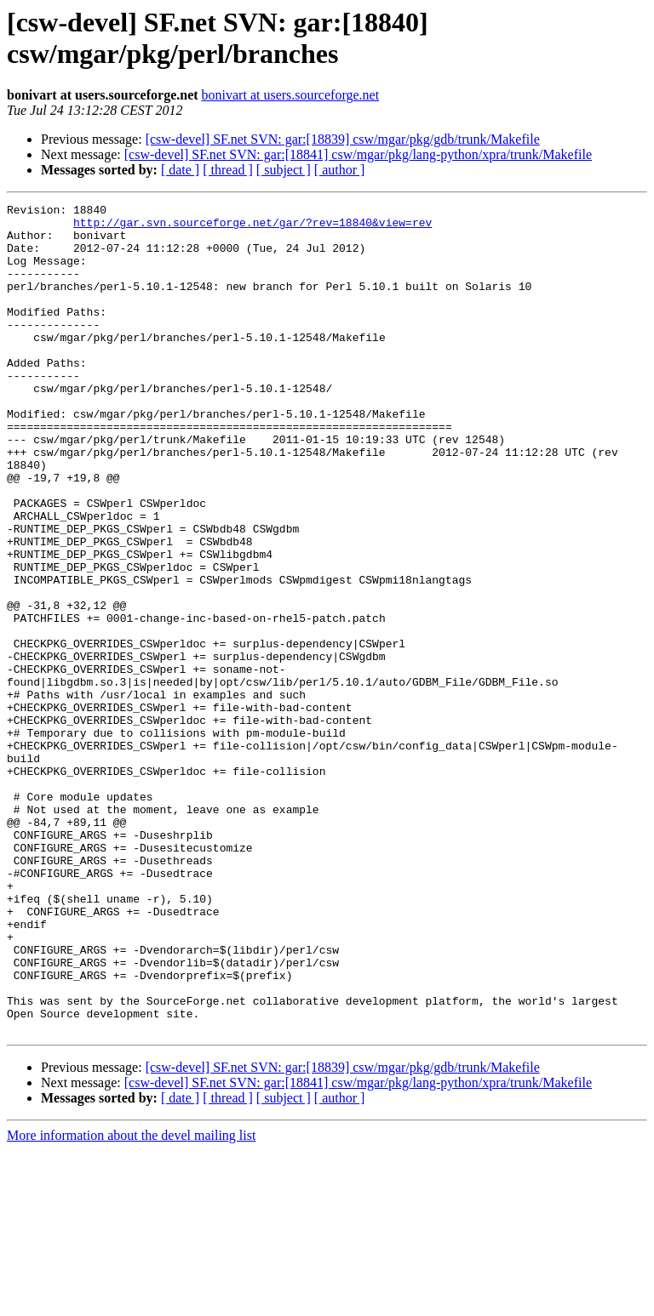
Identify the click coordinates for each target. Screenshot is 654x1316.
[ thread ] (228, 169)
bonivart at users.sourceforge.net (291, 95)
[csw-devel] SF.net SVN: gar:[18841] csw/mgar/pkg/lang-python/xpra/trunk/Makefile (358, 154)
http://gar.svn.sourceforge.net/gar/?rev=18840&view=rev (252, 227)
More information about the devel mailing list (131, 1301)
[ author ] (339, 169)
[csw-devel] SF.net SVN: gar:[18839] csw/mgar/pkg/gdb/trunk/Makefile (343, 139)
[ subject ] (283, 169)
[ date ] (180, 169)
